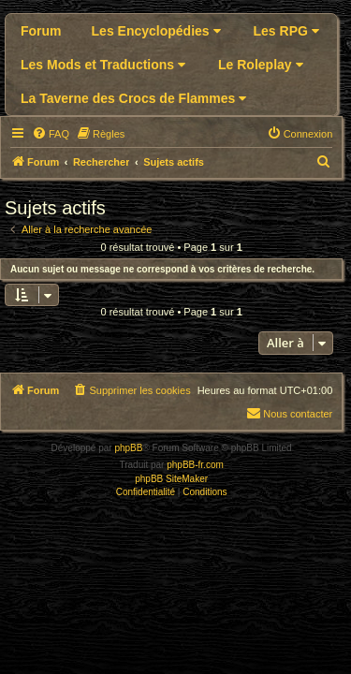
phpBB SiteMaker (171, 479)
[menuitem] (50, 134)
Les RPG (286, 30)
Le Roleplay (260, 64)
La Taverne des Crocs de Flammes (133, 98)
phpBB (128, 448)
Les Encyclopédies (156, 30)
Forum (41, 30)
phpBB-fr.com (195, 465)
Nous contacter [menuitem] (289, 412)
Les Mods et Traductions (103, 64)
